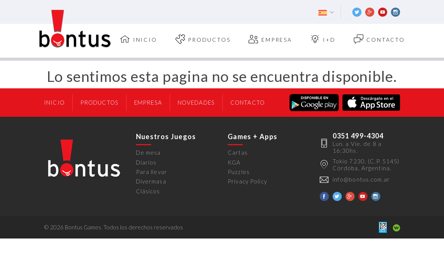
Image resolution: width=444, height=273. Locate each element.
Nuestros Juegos (166, 136)
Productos (203, 39)
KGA (234, 162)
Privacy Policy (247, 181)
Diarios (146, 162)
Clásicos (148, 191)
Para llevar (151, 171)
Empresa (270, 39)
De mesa (148, 152)
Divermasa (151, 181)
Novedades (196, 102)
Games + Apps (252, 136)
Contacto (379, 39)
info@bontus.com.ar (361, 179)
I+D (323, 39)
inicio (138, 39)
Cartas (238, 152)
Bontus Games (75, 29)
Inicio (54, 102)
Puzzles (239, 171)
